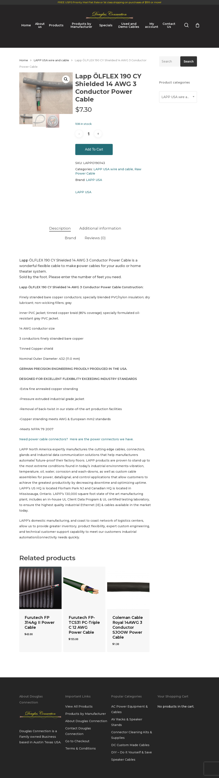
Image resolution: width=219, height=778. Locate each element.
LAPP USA (94, 180)
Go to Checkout (77, 741)
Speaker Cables (123, 760)
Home (23, 60)
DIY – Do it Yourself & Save (131, 752)
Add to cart (94, 149)
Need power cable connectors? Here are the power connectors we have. (76, 439)
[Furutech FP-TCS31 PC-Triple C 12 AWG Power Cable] (84, 588)
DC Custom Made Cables (130, 745)
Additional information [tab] (100, 228)
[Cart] (197, 45)
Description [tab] (60, 228)
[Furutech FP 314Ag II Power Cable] (40, 588)
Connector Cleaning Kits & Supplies (131, 735)
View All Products (79, 706)
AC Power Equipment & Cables (129, 709)
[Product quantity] (88, 133)
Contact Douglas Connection (78, 731)
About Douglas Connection (86, 721)
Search (189, 61)
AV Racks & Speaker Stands (126, 722)
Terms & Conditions (80, 748)
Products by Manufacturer (85, 714)
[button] (66, 79)
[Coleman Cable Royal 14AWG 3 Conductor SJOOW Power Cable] (128, 588)
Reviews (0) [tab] (95, 238)
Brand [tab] (70, 238)
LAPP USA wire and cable (51, 60)
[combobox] (178, 97)
